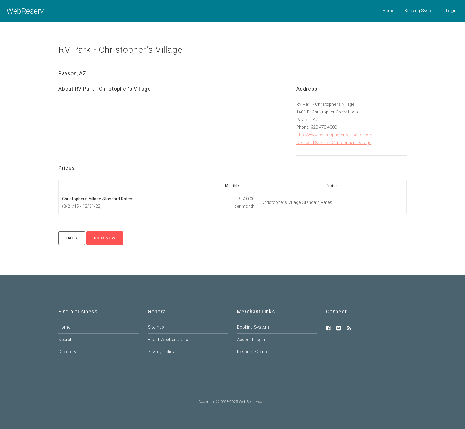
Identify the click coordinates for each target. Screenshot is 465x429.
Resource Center (253, 351)
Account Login (251, 339)
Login (451, 10)
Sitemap (156, 327)
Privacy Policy (161, 351)
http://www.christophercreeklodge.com (334, 134)
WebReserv (25, 11)
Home (388, 10)
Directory (67, 351)
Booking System (420, 10)
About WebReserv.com (170, 339)
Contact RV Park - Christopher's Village (333, 142)
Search (65, 339)
